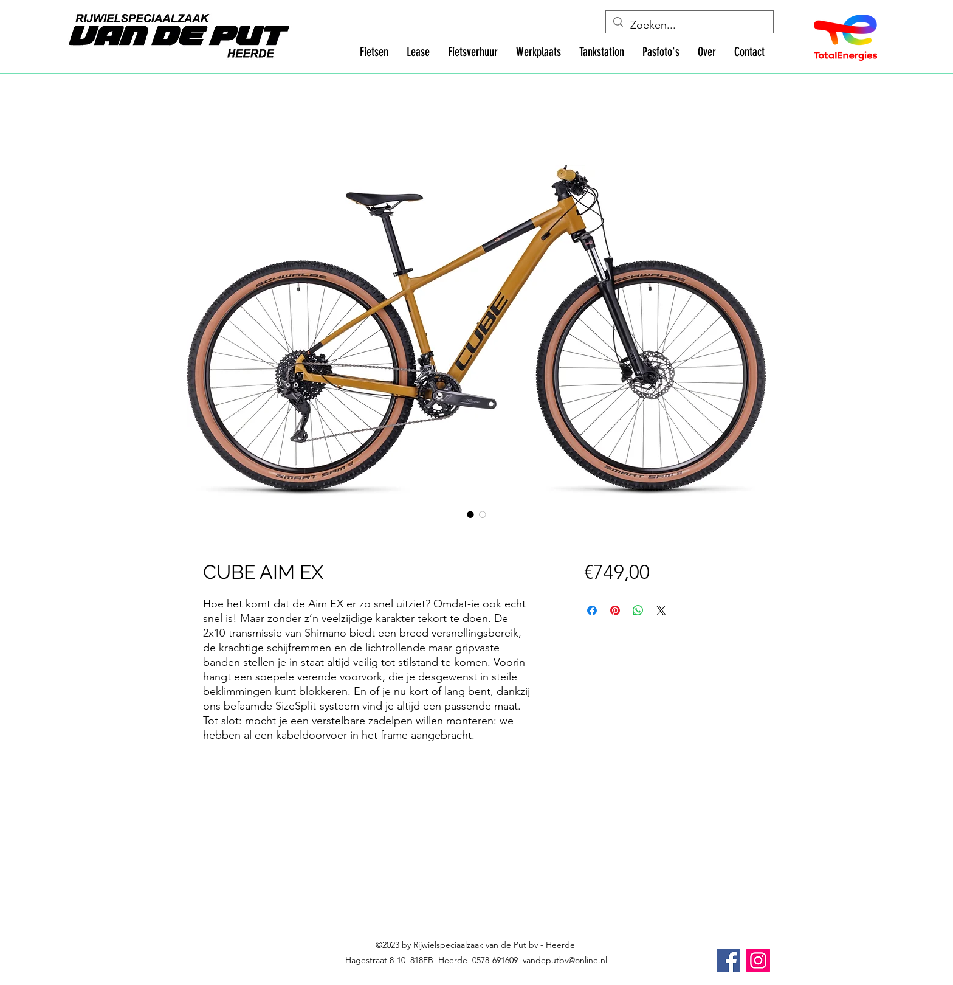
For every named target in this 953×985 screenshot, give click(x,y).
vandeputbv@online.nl (565, 960)
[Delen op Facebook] (592, 610)
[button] (374, 52)
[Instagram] (758, 960)
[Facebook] (728, 960)
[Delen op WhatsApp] (638, 610)
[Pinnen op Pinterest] (615, 610)
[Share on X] (661, 610)
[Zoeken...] (689, 25)
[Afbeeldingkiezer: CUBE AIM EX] (470, 514)
